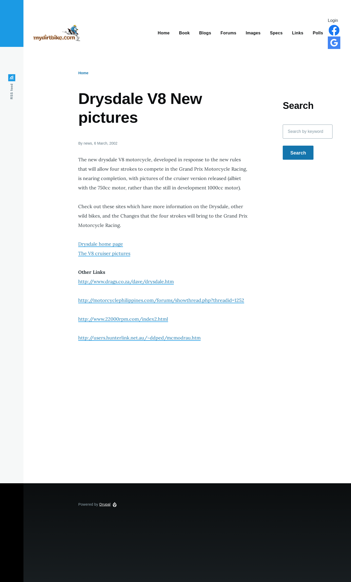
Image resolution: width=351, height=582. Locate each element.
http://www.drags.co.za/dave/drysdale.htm (126, 281)
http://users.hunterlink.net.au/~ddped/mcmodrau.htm (139, 338)
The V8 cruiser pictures (104, 253)
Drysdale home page (100, 244)
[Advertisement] (187, 430)
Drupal (104, 504)
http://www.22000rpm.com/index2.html (123, 319)
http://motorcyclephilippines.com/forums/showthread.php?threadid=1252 (161, 300)
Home (83, 73)
